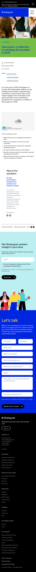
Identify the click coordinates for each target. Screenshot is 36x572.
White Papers (6, 497)
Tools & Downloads (7, 540)
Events (4, 502)
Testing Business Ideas (8, 552)
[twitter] (10, 215)
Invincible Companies (8, 550)
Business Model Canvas (9, 535)
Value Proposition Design (9, 547)
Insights (4, 492)
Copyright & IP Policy (8, 564)
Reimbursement (6, 467)
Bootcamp (5, 483)
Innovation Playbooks (8, 457)
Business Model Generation (10, 545)
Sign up (4, 524)
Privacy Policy (6, 270)
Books (3, 542)
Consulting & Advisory (8, 476)
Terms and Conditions (25, 269)
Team (3, 515)
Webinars (4, 494)
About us (4, 510)
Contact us (5, 513)
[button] (32, 12)
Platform (4, 481)
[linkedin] (7, 215)
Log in (3, 526)
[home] (7, 12)
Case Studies (6, 499)
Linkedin (4, 449)
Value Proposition (7, 537)
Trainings (4, 478)
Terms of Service (7, 558)
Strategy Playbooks (8, 460)
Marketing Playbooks (8, 462)
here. (31, 399)
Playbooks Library (7, 465)
